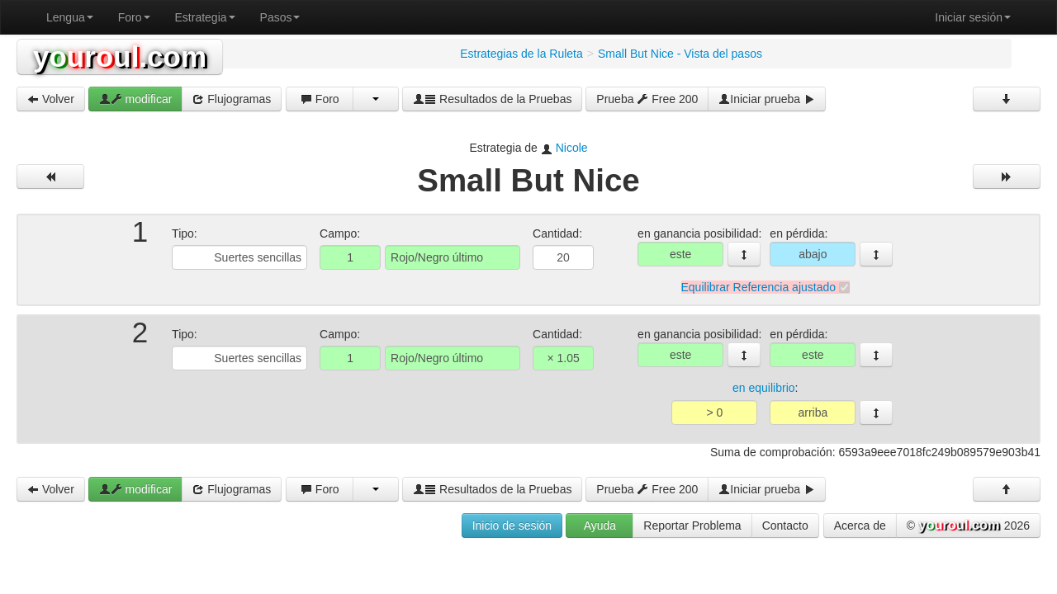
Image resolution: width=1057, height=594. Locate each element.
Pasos (280, 17)
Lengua (69, 17)
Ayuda (600, 525)
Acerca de (860, 525)
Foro (134, 17)
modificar (136, 99)
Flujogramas (231, 99)
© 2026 (968, 526)
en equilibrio (763, 388)
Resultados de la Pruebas (492, 99)
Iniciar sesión (973, 17)
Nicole (572, 147)
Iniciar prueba (766, 99)
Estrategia (205, 17)
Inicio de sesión (512, 525)
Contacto (785, 525)
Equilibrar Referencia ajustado (759, 287)
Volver (50, 99)
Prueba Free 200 (647, 99)
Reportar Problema (692, 525)
